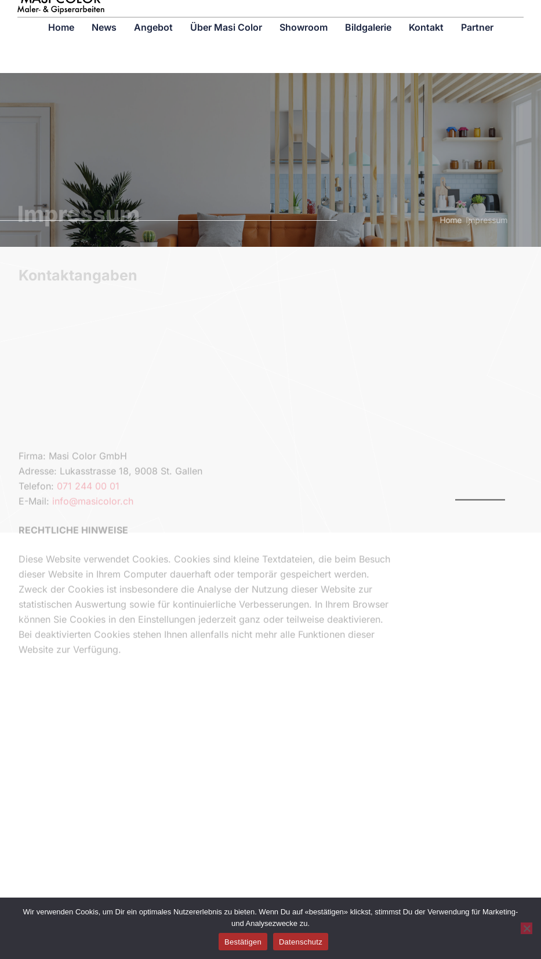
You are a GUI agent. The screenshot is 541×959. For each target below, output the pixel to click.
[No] (526, 928)
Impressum (473, 220)
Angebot (153, 15)
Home (61, 15)
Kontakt (426, 15)
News (104, 15)
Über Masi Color (226, 15)
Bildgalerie (368, 15)
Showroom (303, 15)
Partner (477, 15)
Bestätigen (243, 942)
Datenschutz (300, 942)
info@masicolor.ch (92, 561)
